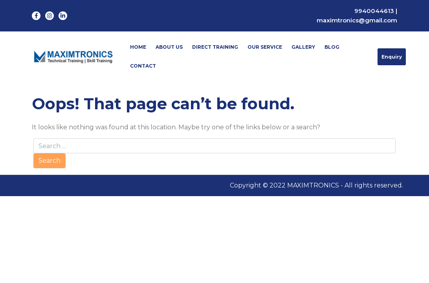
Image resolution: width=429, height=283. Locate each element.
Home (138, 47)
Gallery (303, 47)
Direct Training (215, 47)
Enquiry (391, 57)
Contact (143, 66)
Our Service (265, 47)
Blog (331, 47)
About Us (169, 47)
